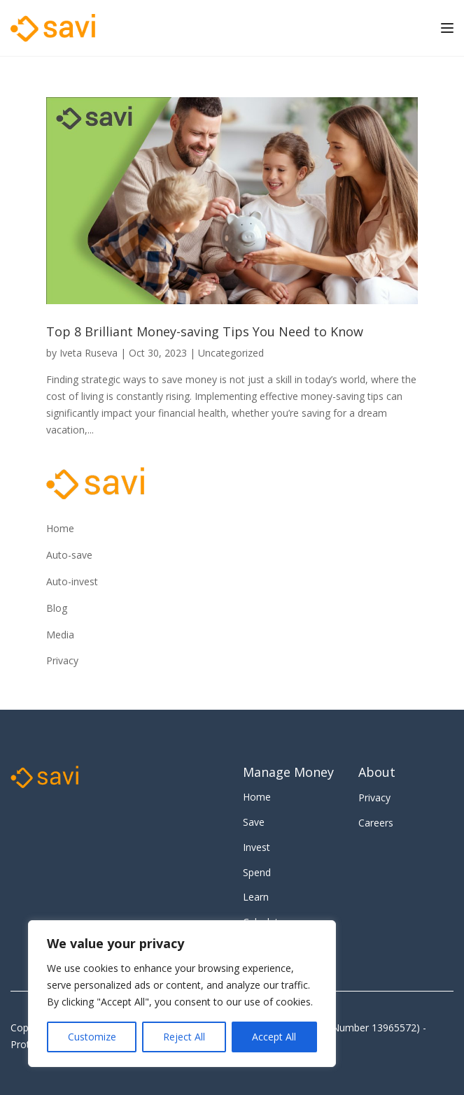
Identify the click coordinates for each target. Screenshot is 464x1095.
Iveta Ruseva (88, 352)
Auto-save (69, 554)
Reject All (184, 1036)
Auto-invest (72, 581)
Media (60, 634)
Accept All (274, 1036)
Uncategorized (231, 352)
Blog (56, 608)
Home (60, 528)
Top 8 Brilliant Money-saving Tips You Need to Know (204, 331)
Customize (92, 1036)
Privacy (62, 660)
